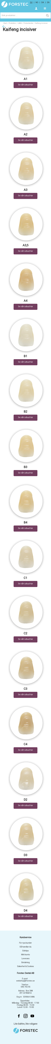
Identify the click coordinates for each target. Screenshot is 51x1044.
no (37, 2)
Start (5, 23)
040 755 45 (25, 987)
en (48, 2)
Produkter (12, 23)
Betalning (25, 962)
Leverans (26, 958)
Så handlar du (25, 947)
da (42, 2)
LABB (20, 23)
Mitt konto (25, 954)
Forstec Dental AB (25, 973)
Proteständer (28, 23)
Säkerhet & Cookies (25, 966)
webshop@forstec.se (25, 981)
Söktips (25, 951)
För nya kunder (25, 943)
